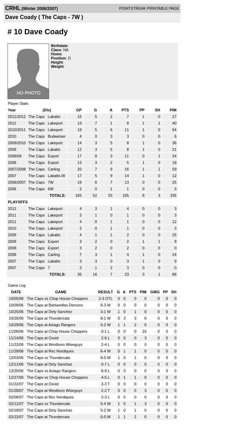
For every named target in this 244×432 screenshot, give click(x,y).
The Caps (37, 116)
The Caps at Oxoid (43, 338)
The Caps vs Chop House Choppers (57, 298)
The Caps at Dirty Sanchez (49, 312)
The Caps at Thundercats (48, 318)
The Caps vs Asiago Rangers (51, 371)
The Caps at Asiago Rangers (51, 325)
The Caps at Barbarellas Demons (55, 305)
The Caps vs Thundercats (48, 358)
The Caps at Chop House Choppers (57, 331)
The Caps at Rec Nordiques (50, 351)
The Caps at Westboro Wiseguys (54, 344)
